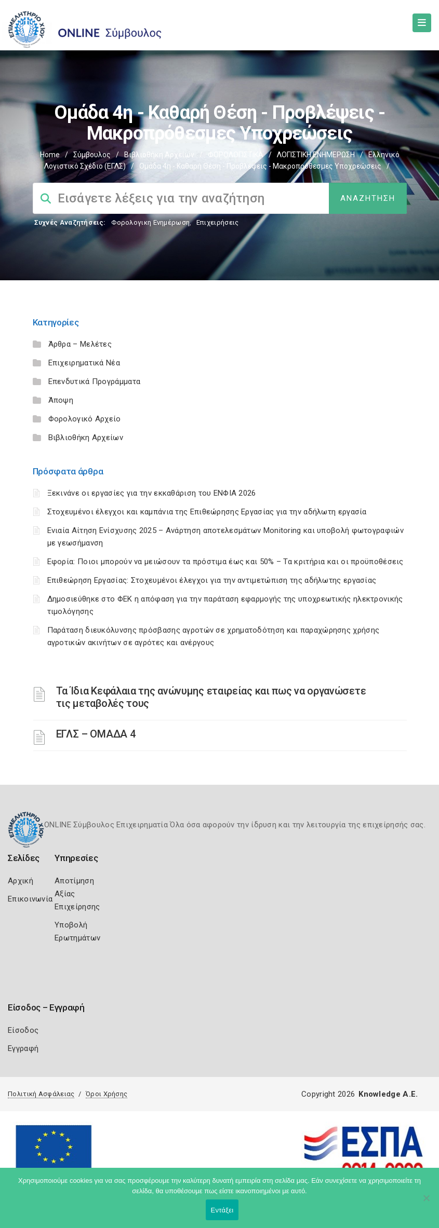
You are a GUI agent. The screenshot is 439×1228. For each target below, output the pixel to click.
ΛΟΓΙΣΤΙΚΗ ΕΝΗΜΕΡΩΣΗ (316, 155)
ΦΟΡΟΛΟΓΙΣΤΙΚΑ (235, 155)
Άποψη (61, 400)
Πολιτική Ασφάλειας (41, 1094)
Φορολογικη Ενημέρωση (150, 222)
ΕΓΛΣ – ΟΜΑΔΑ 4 (96, 734)
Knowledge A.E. (388, 1094)
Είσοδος (23, 1030)
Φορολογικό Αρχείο (84, 419)
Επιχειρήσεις (217, 222)
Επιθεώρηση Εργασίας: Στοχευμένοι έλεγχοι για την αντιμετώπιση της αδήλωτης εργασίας (212, 580)
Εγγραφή (23, 1048)
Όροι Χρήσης (106, 1094)
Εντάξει (222, 1210)
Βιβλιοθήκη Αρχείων (159, 155)
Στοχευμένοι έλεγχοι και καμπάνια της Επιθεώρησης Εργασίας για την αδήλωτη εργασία (207, 511)
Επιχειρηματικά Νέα (84, 362)
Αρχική (20, 880)
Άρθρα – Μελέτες (80, 344)
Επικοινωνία (30, 899)
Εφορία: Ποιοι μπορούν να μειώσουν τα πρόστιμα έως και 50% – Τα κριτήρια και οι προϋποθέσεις (225, 561)
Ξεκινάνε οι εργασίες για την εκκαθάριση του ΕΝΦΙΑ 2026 (151, 493)
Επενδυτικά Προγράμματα (94, 381)
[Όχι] (426, 1203)
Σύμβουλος (92, 155)
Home (50, 155)
